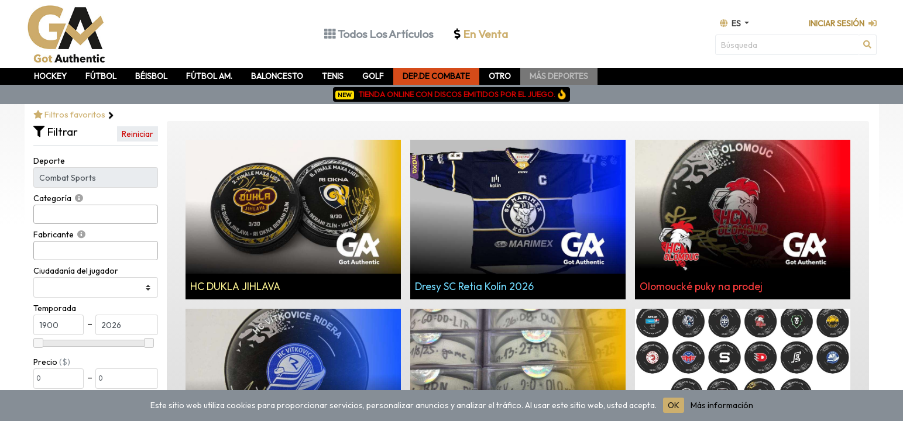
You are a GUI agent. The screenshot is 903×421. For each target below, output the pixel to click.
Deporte (49, 161)
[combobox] (95, 214)
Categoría (52, 198)
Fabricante (53, 234)
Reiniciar (137, 134)
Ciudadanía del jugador (75, 270)
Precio (45, 362)
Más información (722, 405)
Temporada (54, 308)
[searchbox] (40, 214)
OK (673, 405)
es (731, 23)
